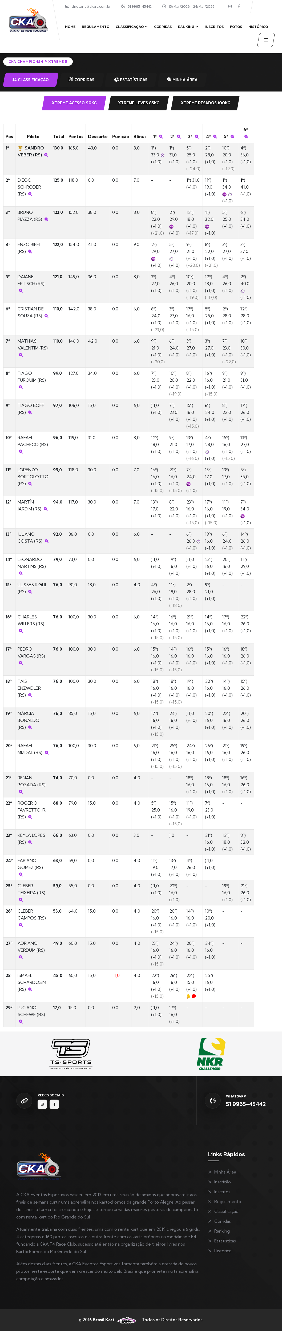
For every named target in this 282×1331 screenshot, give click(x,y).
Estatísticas (225, 1240)
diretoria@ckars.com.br (91, 6)
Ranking (186, 27)
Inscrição (222, 1181)
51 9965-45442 (140, 6)
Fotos (236, 27)
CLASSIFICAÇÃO (31, 79)
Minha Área (225, 1172)
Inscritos (214, 27)
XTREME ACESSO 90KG (74, 102)
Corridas (163, 27)
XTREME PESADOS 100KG (205, 102)
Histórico (258, 27)
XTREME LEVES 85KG (138, 102)
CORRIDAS (81, 79)
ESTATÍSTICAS (130, 79)
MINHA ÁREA (182, 79)
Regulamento (95, 27)
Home (70, 27)
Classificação (130, 27)
